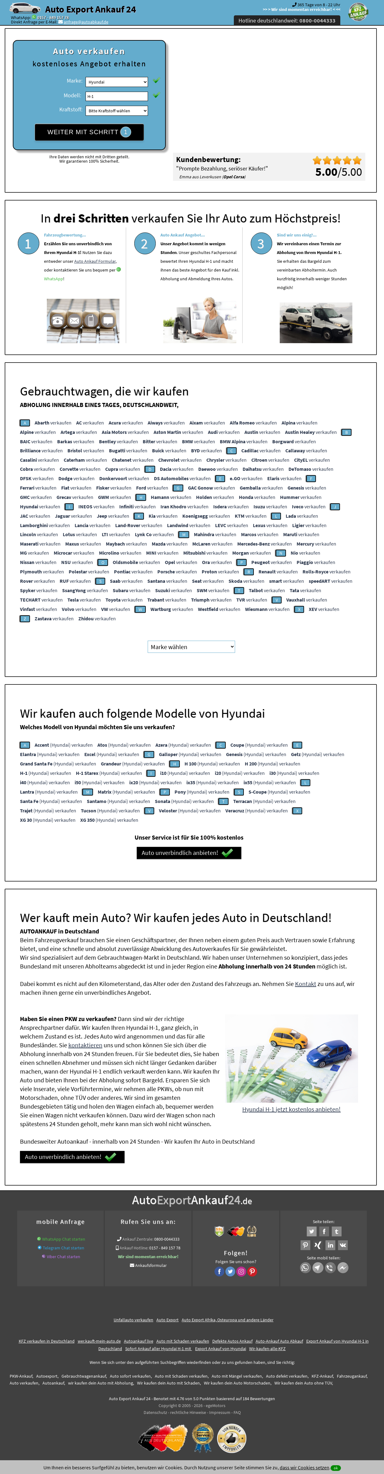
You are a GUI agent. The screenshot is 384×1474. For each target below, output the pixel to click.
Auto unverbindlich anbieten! (187, 853)
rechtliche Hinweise (188, 1412)
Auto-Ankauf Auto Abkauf (279, 1341)
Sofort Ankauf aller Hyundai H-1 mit (158, 1348)
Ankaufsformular (151, 1265)
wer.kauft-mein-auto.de (99, 1341)
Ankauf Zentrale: (137, 1239)
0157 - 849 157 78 (53, 17)
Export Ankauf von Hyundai (220, 1348)
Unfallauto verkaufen (133, 1320)
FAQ (237, 1412)
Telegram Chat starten (63, 1248)
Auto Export (167, 1320)
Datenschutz (155, 1412)
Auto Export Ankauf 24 (90, 9)
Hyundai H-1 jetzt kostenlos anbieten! (291, 1109)
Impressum (219, 1412)
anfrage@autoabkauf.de (86, 22)
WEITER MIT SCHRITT (89, 132)
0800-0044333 (167, 1239)
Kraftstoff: (70, 109)
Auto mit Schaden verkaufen (182, 1341)
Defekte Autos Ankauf (232, 1341)
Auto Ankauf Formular (95, 281)
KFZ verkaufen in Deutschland (47, 1341)
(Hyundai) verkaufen (64, 745)
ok (336, 1468)
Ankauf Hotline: (134, 1248)
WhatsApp (53, 299)
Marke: (74, 80)
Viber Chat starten (63, 1256)
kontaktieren (85, 1045)
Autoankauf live (138, 1341)
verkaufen (53, 422)
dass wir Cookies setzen (304, 1467)
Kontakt (305, 984)
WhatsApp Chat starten (63, 1239)
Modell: (72, 95)
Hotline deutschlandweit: (287, 20)
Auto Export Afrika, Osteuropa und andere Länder (227, 1320)
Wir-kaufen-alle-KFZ (267, 1348)
